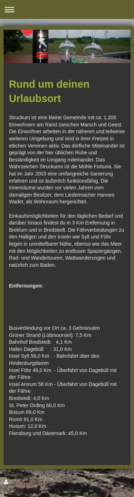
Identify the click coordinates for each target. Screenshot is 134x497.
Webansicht (117, 489)
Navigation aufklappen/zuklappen (67, 9)
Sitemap (54, 483)
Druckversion (23, 483)
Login (124, 483)
